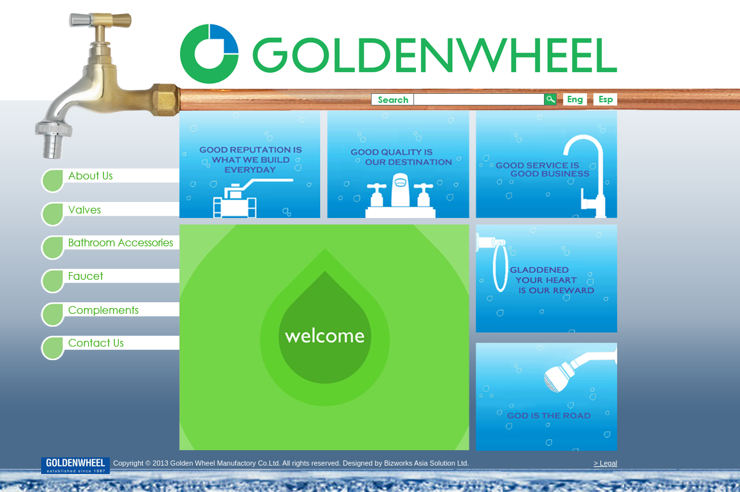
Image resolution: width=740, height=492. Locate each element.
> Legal (605, 463)
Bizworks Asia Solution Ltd (424, 463)
